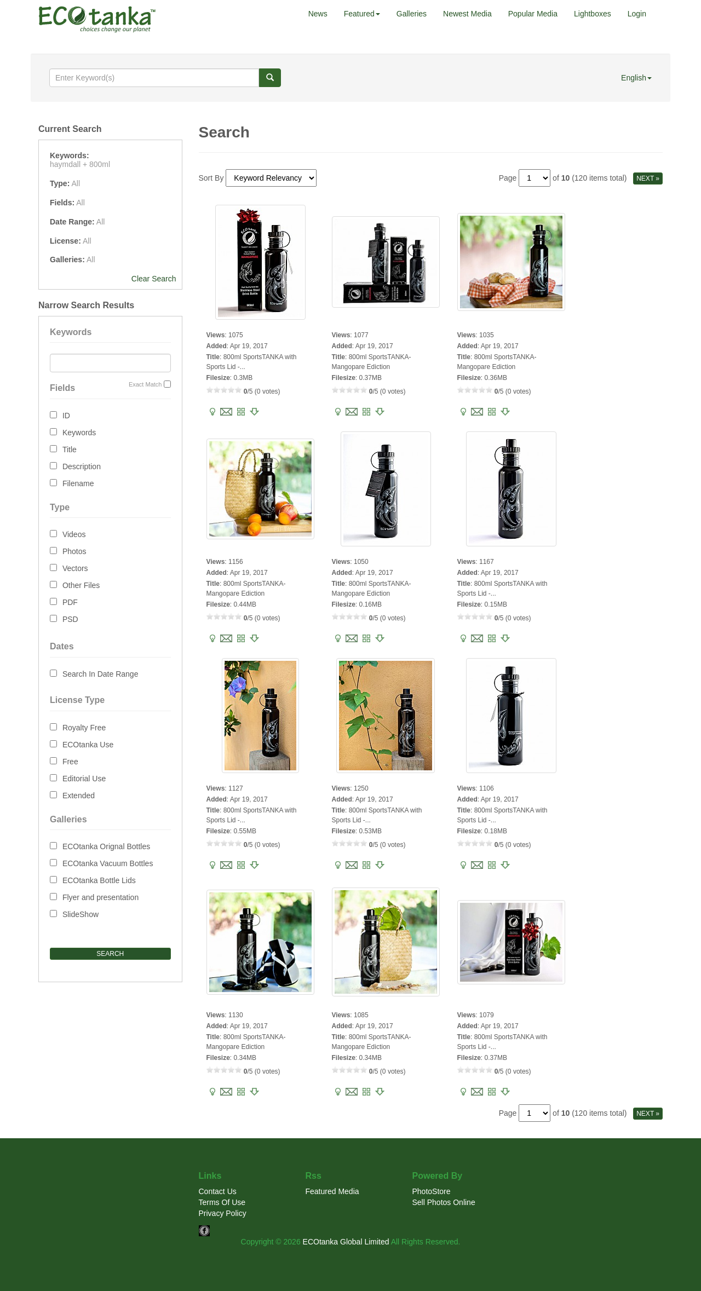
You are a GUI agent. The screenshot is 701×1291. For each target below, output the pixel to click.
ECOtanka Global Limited (346, 1241)
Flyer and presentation (100, 897)
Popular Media (533, 13)
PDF (70, 602)
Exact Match (145, 384)
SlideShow (80, 914)
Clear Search (153, 278)
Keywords (79, 432)
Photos (74, 551)
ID (66, 415)
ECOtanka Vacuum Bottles (107, 863)
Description (81, 466)
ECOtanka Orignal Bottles (106, 846)
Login (637, 13)
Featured (362, 13)
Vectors (75, 568)
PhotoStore (431, 1191)
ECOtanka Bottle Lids (99, 880)
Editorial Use (84, 778)
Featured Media (332, 1191)
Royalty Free (84, 727)
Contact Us (218, 1191)
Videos (74, 534)
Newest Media (467, 13)
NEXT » (647, 178)
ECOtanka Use (87, 744)
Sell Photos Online (443, 1202)
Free (70, 761)
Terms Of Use (222, 1202)
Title (69, 449)
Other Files (81, 585)
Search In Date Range (100, 674)
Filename (78, 483)
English (636, 77)
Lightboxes (592, 13)
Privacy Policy (222, 1213)
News (317, 13)
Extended (78, 795)
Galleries (412, 13)
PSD (70, 619)
